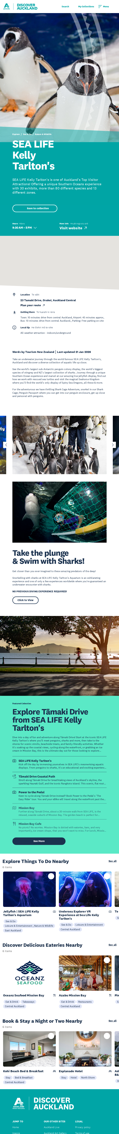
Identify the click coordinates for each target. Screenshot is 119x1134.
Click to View (25, 600)
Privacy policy (82, 1127)
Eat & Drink (12, 1001)
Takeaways (28, 1001)
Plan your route (32, 305)
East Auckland (13, 930)
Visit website (74, 228)
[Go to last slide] (6, 445)
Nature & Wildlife (43, 134)
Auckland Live (51, 1127)
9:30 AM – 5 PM (24, 227)
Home (15, 1127)
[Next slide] (113, 445)
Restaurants (85, 1001)
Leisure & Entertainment (89, 924)
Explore (16, 134)
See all (113, 861)
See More (39, 841)
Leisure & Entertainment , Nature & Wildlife (29, 925)
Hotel (74, 1077)
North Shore (88, 1077)
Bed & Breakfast (24, 1077)
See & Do (27, 134)
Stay (8, 1077)
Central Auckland (70, 929)
